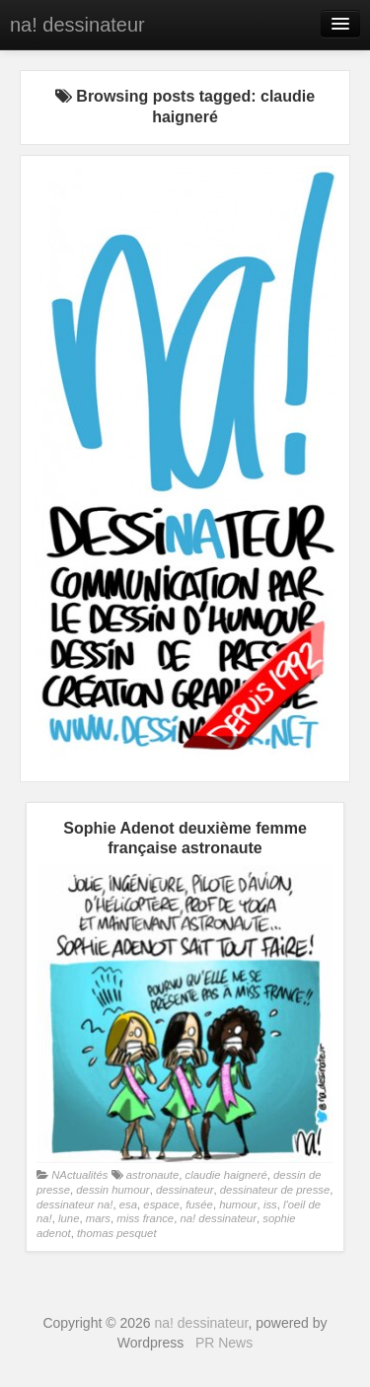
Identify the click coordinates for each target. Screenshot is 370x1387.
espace (161, 1204)
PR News (224, 1342)
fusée (199, 1204)
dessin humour (112, 1190)
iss (270, 1204)
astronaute (153, 1175)
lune (68, 1218)
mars (98, 1218)
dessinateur (185, 1190)
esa (128, 1204)
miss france (145, 1218)
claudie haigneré (226, 1175)
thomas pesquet (117, 1233)
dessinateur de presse (275, 1190)
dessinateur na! (74, 1204)
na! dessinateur (77, 25)
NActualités (79, 1175)
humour (238, 1204)
